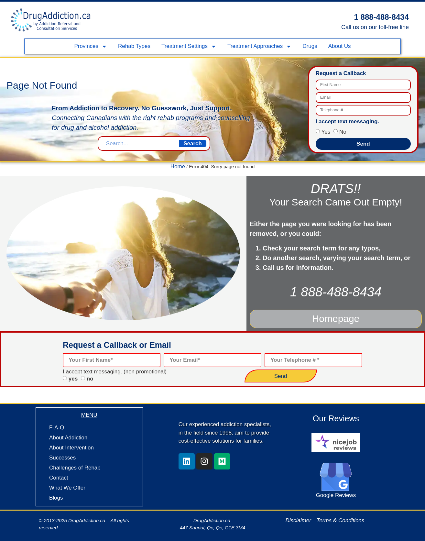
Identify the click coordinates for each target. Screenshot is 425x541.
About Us (339, 46)
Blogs (56, 496)
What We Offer (67, 486)
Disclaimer (298, 518)
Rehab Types (134, 46)
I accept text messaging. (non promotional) (115, 369)
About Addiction (68, 436)
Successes (62, 456)
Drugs (309, 46)
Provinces (90, 46)
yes (73, 377)
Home (177, 166)
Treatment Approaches (259, 46)
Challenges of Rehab (75, 466)
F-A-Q (56, 426)
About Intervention (71, 446)
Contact (58, 476)
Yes (325, 132)
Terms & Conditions (341, 518)
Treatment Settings (188, 46)
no (90, 377)
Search (192, 143)
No (342, 132)
